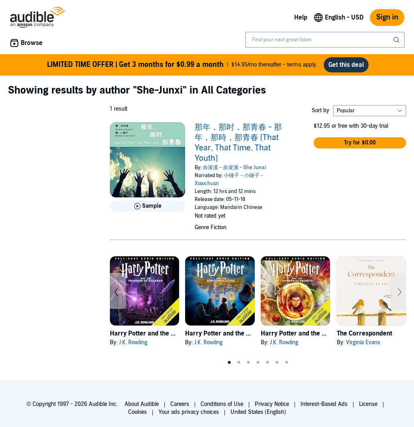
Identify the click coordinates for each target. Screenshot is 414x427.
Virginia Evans (363, 342)
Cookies (137, 412)
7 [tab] (287, 363)
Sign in (387, 17)
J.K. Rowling (133, 342)
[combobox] (324, 40)
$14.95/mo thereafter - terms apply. (182, 65)
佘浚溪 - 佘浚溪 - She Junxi (234, 167)
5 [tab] (267, 363)
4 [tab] (258, 363)
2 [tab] (239, 363)
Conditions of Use (222, 404)
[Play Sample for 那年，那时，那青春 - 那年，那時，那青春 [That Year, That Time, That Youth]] (147, 206)
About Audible (142, 404)
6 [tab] (277, 363)
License (368, 404)
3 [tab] (248, 363)
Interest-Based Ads (324, 404)
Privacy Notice (272, 404)
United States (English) (258, 412)
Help (300, 17)
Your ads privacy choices (188, 412)
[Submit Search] (397, 40)
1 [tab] (229, 363)
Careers (179, 404)
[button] (360, 142)
